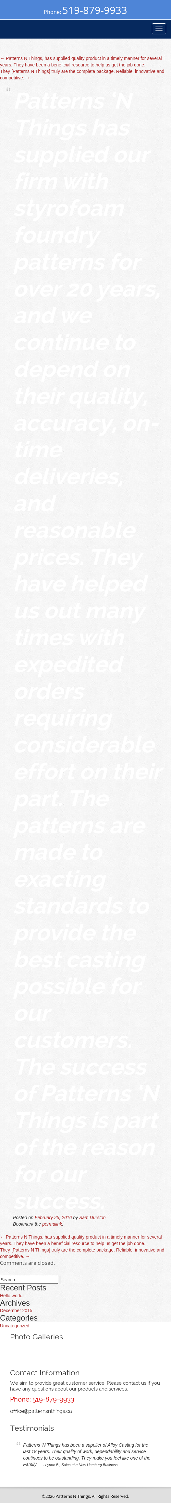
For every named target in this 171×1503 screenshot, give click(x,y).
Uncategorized (14, 1325)
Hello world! (12, 1295)
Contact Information (44, 1372)
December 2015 (16, 1310)
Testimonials (32, 1428)
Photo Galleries (36, 1336)
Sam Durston (92, 1217)
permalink (52, 1224)
